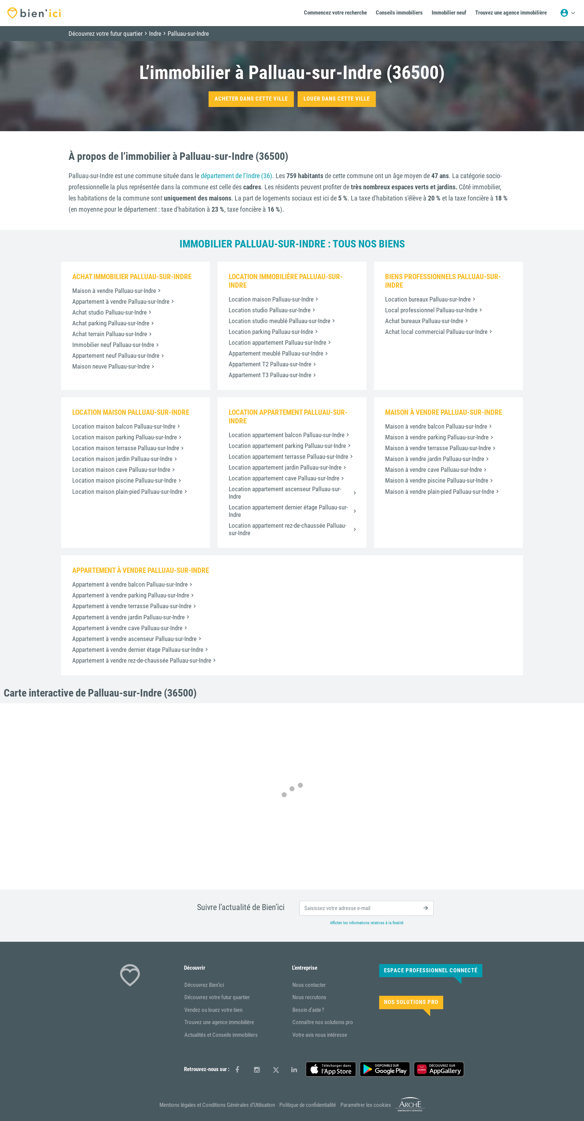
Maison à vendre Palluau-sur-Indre (114, 290)
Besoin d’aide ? (308, 1010)
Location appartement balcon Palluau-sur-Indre (287, 435)
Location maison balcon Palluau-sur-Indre (123, 426)
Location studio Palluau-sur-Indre (270, 310)
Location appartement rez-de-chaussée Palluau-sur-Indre (287, 529)
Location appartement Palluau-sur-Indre (277, 342)
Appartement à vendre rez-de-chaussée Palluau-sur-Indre (141, 660)
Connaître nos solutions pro (322, 1022)
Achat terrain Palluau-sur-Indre (109, 334)
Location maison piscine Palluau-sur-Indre (124, 480)
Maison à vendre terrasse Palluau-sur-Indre (438, 448)
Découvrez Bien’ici (204, 985)
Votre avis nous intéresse (319, 1035)
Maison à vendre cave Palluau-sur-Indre (433, 469)
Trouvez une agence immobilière (219, 1022)
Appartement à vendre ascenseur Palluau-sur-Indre (134, 638)
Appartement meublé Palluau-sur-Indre (276, 353)
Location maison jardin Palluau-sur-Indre (122, 458)
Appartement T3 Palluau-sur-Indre (270, 375)
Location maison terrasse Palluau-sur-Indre (125, 448)
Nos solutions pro (411, 1002)
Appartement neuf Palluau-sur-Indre (115, 355)
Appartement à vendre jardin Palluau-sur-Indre (128, 617)
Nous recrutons (309, 997)
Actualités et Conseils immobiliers (221, 1035)
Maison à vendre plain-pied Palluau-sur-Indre (439, 491)
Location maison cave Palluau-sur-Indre (121, 469)
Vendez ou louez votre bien (213, 1010)
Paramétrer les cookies (365, 1105)
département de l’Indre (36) (236, 176)
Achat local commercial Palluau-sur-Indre (436, 331)
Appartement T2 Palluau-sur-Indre (270, 364)
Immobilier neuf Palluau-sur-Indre (113, 344)
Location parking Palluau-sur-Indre (271, 331)
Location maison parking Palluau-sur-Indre (124, 437)
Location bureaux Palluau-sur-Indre (428, 299)
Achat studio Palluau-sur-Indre (109, 312)
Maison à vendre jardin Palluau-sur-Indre (434, 458)
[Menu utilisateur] (567, 13)
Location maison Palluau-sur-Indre (271, 299)
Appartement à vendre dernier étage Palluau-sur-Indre (137, 649)
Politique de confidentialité (307, 1105)
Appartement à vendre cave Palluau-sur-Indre (127, 628)
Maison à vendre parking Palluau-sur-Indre (437, 437)
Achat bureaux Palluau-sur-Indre (424, 321)
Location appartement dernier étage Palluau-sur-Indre (288, 510)
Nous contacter (309, 985)
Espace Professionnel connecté (430, 970)
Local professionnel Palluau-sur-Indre (431, 310)
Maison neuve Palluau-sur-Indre (111, 366)
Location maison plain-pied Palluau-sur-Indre (127, 491)
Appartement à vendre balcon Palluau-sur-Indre (130, 584)
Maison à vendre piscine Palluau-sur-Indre (436, 480)
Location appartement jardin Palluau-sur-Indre (285, 467)
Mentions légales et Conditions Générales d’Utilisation (217, 1105)
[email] (366, 908)
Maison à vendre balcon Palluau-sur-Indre (436, 426)
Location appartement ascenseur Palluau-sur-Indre (285, 492)
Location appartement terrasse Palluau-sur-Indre (288, 456)
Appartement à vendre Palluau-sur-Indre (120, 301)
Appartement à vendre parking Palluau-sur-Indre (130, 595)
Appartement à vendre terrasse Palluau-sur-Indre (131, 606)
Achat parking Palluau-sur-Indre (110, 323)
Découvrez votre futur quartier (217, 997)
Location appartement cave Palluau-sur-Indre (284, 478)
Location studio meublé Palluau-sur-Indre (279, 321)
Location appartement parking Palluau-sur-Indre (287, 445)
